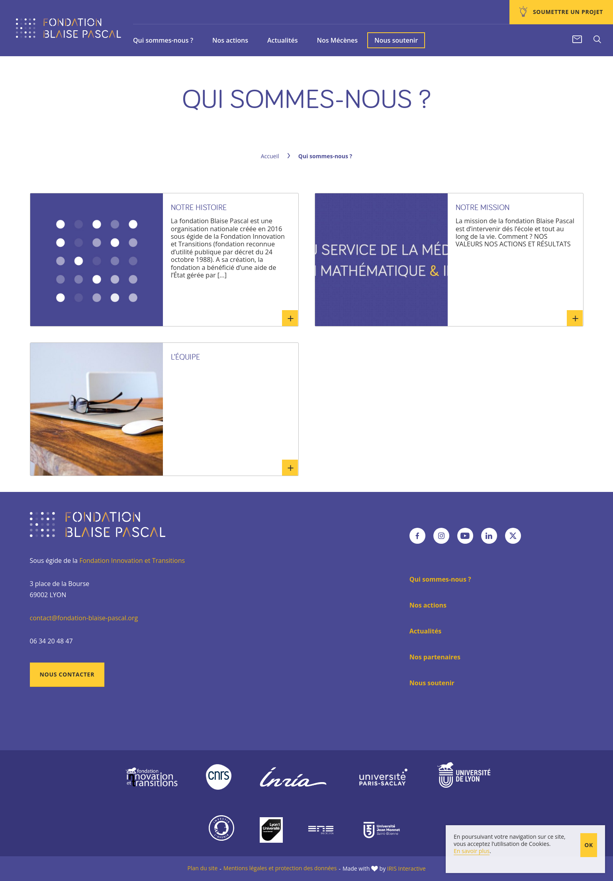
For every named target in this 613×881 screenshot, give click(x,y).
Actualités (282, 40)
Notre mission (482, 207)
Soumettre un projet (567, 12)
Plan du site (202, 868)
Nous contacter (67, 674)
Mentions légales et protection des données (280, 868)
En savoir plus (290, 318)
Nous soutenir (396, 40)
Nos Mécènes (337, 40)
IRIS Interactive (406, 868)
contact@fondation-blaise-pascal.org (84, 618)
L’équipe (185, 357)
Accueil (270, 156)
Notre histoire (199, 207)
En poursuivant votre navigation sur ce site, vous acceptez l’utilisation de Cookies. (510, 840)
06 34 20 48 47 (51, 641)
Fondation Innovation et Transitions (132, 560)
